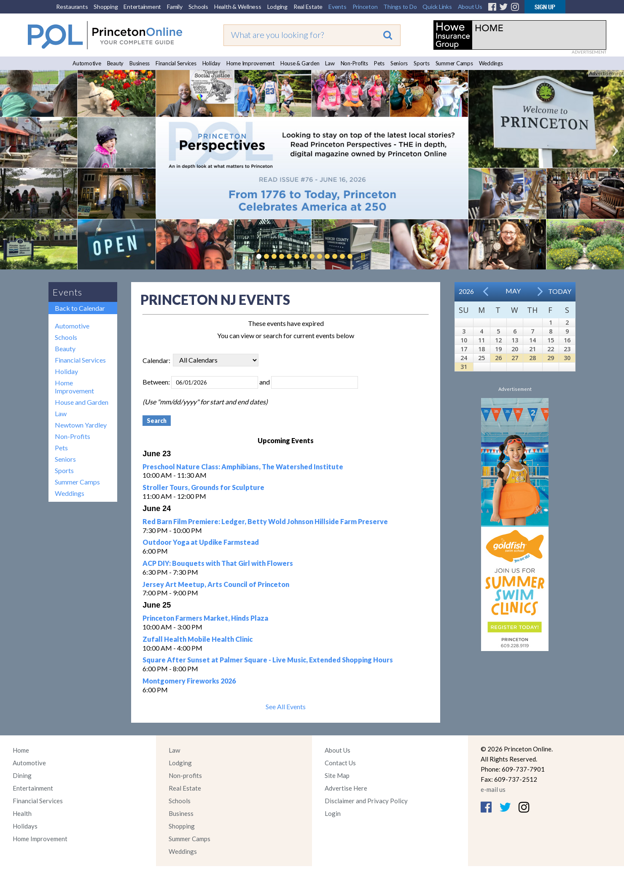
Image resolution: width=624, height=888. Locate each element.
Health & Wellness (237, 6)
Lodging (277, 6)
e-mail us (493, 789)
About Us (470, 6)
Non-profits (185, 775)
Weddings (491, 63)
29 (550, 358)
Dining (22, 775)
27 (514, 358)
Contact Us (340, 763)
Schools (198, 6)
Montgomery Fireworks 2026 (189, 681)
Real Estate (308, 6)
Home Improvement (250, 63)
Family (175, 6)
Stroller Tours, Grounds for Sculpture (203, 487)
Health (22, 813)
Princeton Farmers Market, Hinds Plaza (205, 618)
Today (559, 291)
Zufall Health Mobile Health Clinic (198, 639)
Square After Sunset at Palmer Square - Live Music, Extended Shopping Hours (268, 660)
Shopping (106, 6)
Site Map (337, 775)
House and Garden (81, 402)
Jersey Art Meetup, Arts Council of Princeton (216, 584)
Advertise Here (346, 788)
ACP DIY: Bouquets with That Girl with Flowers (218, 563)
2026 (466, 291)
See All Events (286, 706)
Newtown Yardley (81, 425)
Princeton (365, 6)
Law (329, 63)
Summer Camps (454, 63)
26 (498, 358)
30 (567, 358)
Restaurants (72, 6)
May (513, 291)
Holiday (211, 63)
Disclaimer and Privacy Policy (366, 801)
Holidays (25, 826)
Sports (422, 63)
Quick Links (437, 6)
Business (139, 63)
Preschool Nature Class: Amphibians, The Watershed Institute (243, 467)
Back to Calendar (80, 308)
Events (337, 6)
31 (463, 367)
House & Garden (300, 63)
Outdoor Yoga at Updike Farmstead (201, 542)
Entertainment (142, 6)
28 (532, 358)
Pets (379, 63)
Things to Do (400, 6)
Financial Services (176, 63)
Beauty (115, 63)
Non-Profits (354, 63)
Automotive (87, 63)
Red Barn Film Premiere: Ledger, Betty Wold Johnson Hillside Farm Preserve (265, 521)
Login (333, 813)
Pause (362, 256)
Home (21, 750)
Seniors (399, 63)
